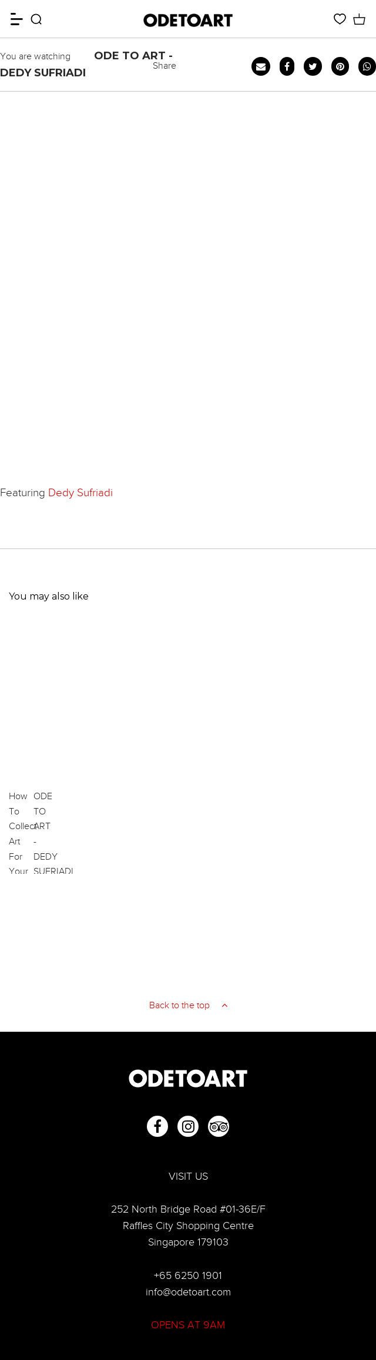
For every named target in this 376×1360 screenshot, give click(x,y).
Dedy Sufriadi (80, 492)
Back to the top (188, 1005)
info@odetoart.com (188, 1292)
